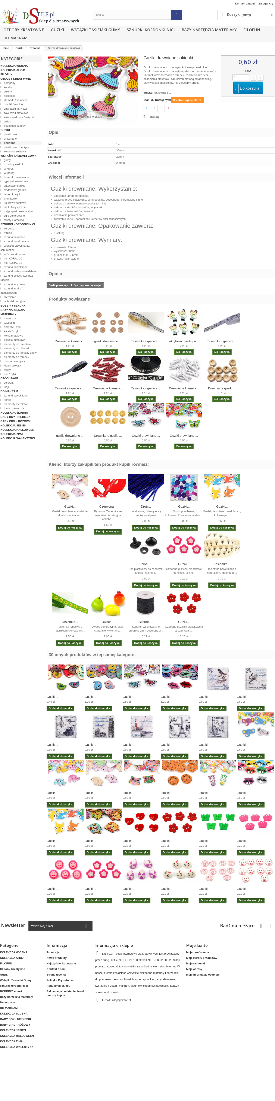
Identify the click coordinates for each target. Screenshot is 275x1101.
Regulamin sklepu (58, 985)
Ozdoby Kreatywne (23, 29)
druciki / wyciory (13, 104)
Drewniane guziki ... (222, 388)
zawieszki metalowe (16, 113)
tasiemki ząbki (12, 194)
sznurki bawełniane (15, 267)
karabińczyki (11, 331)
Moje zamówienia (197, 952)
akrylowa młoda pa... (184, 341)
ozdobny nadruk (13, 164)
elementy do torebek (16, 357)
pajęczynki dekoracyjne (18, 211)
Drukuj (154, 117)
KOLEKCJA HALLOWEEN (17, 429)
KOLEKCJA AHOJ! (12, 70)
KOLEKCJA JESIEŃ (13, 425)
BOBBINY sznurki (13, 305)
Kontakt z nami (245, 3)
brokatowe (10, 198)
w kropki (8, 168)
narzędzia (9, 318)
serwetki (8, 382)
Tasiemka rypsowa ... (146, 341)
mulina (7, 232)
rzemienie (9, 297)
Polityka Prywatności (60, 980)
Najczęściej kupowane (61, 963)
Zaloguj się (266, 3)
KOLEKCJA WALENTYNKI (17, 438)
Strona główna (56, 974)
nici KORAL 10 (12, 258)
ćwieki (7, 121)
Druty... (146, 506)
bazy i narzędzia (13, 408)
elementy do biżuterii (16, 348)
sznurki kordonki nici (151, 29)
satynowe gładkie (14, 185)
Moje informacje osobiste (202, 974)
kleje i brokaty (12, 365)
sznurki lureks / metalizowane (11, 290)
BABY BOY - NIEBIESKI (15, 417)
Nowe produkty (57, 957)
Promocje (53, 952)
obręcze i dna (12, 327)
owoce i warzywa (14, 361)
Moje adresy (194, 969)
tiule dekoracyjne (14, 215)
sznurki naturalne (14, 237)
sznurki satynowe (14, 284)
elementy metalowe (15, 404)
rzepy (7, 369)
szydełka (9, 322)
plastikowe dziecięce (16, 147)
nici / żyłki (9, 374)
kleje (6, 387)
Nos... (146, 564)
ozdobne (9, 143)
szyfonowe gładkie (15, 190)
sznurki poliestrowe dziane (20, 271)
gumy (7, 160)
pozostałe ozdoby (14, 125)
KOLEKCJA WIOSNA (14, 65)
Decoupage (9, 378)
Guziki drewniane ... (146, 435)
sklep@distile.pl (121, 1000)
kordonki (9, 228)
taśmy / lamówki (13, 220)
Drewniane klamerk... (70, 341)
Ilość (248, 71)
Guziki (57, 29)
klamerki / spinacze (15, 100)
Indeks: (148, 92)
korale (7, 399)
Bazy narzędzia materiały (209, 29)
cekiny (7, 91)
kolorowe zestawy (14, 151)
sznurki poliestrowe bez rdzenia (16, 278)
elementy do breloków (17, 344)
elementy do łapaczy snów (20, 352)
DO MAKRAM (15, 37)
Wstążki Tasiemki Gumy (95, 29)
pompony (9, 83)
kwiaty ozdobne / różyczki (19, 117)
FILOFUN (251, 29)
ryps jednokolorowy (15, 181)
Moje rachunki (195, 963)
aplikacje (9, 95)
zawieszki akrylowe (15, 108)
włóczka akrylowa (14, 254)
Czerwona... (107, 506)
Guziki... (70, 506)
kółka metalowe (13, 335)
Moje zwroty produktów (201, 957)
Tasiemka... (222, 564)
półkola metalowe (14, 339)
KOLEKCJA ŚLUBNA (14, 412)
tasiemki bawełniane (16, 177)
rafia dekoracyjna (14, 301)
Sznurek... (146, 622)
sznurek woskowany (16, 241)
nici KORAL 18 (12, 262)
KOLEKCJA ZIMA (11, 434)
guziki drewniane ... (108, 341)
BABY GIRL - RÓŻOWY (15, 421)
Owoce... (107, 622)
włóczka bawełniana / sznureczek (15, 248)
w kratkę (8, 172)
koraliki (8, 87)
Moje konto (197, 945)
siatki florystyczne (14, 207)
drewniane (10, 138)
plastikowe (10, 134)
